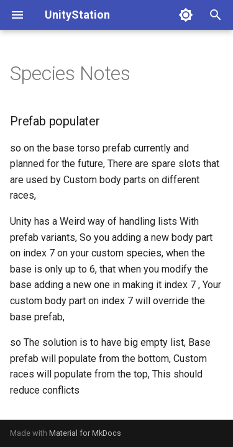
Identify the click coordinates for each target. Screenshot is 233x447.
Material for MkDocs (85, 433)
